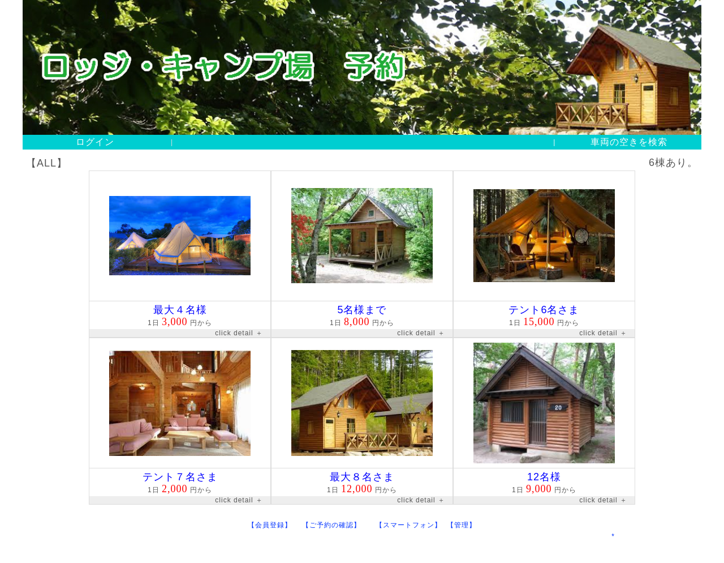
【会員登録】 (274, 525)
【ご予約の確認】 (339, 525)
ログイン (95, 142)
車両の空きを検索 (629, 142)
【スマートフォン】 (411, 525)
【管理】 (461, 525)
